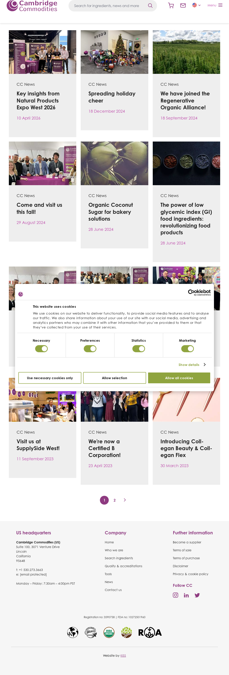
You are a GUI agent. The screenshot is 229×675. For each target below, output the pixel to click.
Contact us (183, 5)
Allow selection (114, 378)
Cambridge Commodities (32, 5)
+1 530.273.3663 (31, 570)
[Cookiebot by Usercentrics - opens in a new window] (191, 292)
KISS (123, 655)
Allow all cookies (179, 378)
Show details (189, 365)
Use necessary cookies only (50, 378)
